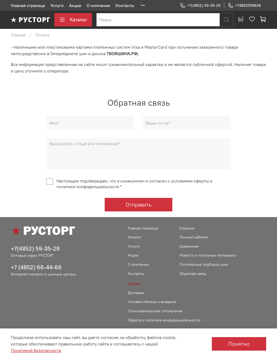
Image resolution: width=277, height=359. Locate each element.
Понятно (239, 343)
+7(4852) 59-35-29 (200, 5)
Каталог (73, 19)
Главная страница (28, 5)
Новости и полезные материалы (207, 255)
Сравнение (189, 246)
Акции (75, 5)
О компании (98, 5)
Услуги (57, 5)
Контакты (125, 5)
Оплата (134, 283)
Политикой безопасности (36, 350)
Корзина (186, 228)
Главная (18, 35)
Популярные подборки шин (203, 264)
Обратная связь (192, 273)
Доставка (136, 292)
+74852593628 (244, 5)
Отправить (138, 204)
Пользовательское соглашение (155, 310)
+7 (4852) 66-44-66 (36, 267)
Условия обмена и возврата (152, 301)
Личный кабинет (193, 237)
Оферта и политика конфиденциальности (164, 320)
